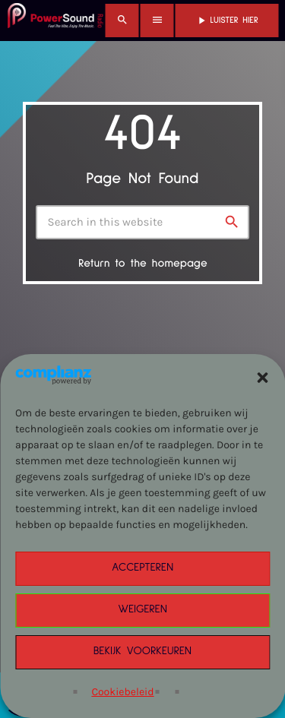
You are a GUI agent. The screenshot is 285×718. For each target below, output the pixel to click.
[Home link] (55, 20)
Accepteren (142, 568)
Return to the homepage (142, 264)
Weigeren (142, 609)
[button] (262, 377)
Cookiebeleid (122, 691)
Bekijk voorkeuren (142, 651)
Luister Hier (226, 20)
